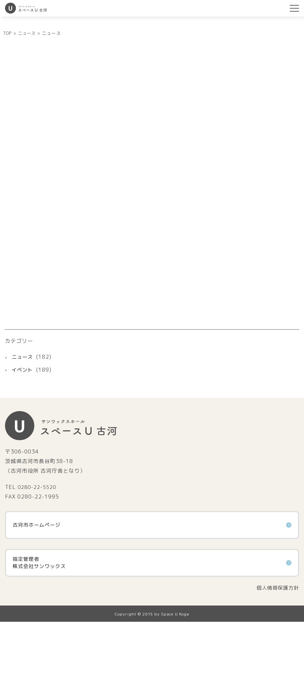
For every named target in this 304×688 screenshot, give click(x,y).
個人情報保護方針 (276, 653)
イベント (23, 435)
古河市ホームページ (152, 590)
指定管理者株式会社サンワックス (152, 628)
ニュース (23, 422)
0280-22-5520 (38, 552)
